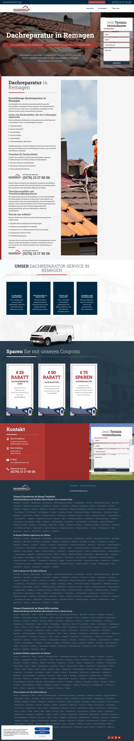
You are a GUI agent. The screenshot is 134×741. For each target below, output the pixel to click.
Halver (46, 624)
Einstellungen (10, 732)
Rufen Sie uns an (18, 468)
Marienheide (73, 630)
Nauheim (114, 518)
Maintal (56, 518)
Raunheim (32, 525)
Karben (37, 515)
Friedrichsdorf (62, 509)
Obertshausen (93, 522)
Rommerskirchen (105, 640)
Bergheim (101, 614)
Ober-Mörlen (69, 522)
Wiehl (94, 646)
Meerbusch (106, 630)
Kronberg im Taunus (98, 515)
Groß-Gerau (101, 509)
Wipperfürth (110, 646)
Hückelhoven (102, 624)
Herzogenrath (83, 624)
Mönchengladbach (29, 633)
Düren (77, 617)
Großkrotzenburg (113, 509)
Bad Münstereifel (52, 614)
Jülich (31, 627)
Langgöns (30, 518)
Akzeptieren (42, 729)
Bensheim (36, 506)
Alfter (34, 614)
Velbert (15, 646)
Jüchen (23, 627)
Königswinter (73, 627)
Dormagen (68, 617)
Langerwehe (17, 630)
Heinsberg (65, 624)
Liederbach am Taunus (44, 518)
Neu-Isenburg (29, 522)
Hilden (93, 624)
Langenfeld (113, 627)
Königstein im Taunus (75, 515)
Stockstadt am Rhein (66, 528)
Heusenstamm (96, 512)
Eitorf (93, 617)
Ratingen (64, 640)
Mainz (64, 518)
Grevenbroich (18, 624)
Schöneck (115, 525)
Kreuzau (96, 627)
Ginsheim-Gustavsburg (77, 509)
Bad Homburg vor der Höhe (63, 503)
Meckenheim (95, 630)
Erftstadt (26, 621)
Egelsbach (16, 509)
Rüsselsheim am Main (91, 525)
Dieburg (92, 506)
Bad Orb (89, 503)
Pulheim (43, 640)
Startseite (90, 8)
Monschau (50, 633)
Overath (35, 640)
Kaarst (38, 627)
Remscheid (82, 640)
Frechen (79, 621)
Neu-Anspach (17, 522)
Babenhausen (35, 503)
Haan (39, 624)
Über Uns (115, 8)
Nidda (39, 522)
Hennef (73, 624)
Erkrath (42, 621)
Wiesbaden (46, 531)
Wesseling (86, 646)
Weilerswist (62, 646)
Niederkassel (83, 633)
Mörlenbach (89, 518)
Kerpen (50, 627)
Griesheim (91, 509)
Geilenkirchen (97, 621)
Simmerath (66, 643)
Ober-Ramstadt (81, 522)
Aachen (16, 614)
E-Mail (13, 459)
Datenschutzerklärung (88, 485)
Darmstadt (83, 506)
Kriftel (87, 515)
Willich (101, 646)
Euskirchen (69, 621)
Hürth (17, 627)
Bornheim (43, 617)
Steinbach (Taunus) (50, 528)
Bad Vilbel (27, 506)
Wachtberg (24, 646)
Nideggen (73, 633)
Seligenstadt (37, 528)
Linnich (55, 630)
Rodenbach (42, 525)
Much (59, 633)
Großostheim (19, 512)
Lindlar (48, 630)
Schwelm (48, 643)
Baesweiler (83, 614)
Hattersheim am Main (82, 512)
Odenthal (27, 640)
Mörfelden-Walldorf (75, 518)
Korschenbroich (86, 627)
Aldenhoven (25, 614)
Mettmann (16, 633)
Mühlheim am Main (102, 518)
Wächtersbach (104, 528)
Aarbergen (16, 503)
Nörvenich (108, 636)
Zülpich (43, 649)
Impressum (74, 485)
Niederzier (98, 636)
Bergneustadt (26, 617)
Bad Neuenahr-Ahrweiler (68, 614)
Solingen (82, 643)
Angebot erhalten (97, 2)
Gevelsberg (107, 621)
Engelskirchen (110, 617)
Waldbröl (34, 646)
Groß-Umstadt (31, 512)
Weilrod (26, 531)
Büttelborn (65, 506)
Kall (44, 627)
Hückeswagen (114, 624)
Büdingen (56, 506)
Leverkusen (39, 630)
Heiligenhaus (55, 624)
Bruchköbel (46, 506)
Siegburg (56, 643)
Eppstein (26, 509)
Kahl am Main (27, 515)
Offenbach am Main (20, 525)
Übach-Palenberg (110, 643)
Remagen (73, 640)
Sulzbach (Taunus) (82, 528)
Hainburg (62, 512)
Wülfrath (16, 649)
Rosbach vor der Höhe (74, 525)
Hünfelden (16, 515)
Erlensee (34, 509)
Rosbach (116, 640)
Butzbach (75, 506)
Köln (64, 627)
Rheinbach (92, 640)
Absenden (117, 63)
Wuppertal (25, 649)
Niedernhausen (57, 522)
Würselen (35, 649)
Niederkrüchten (87, 636)
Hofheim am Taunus (110, 512)
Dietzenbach (102, 506)
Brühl (51, 617)
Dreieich (111, 506)
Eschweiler (59, 621)
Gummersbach (30, 624)
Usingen (93, 528)
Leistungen (102, 8)
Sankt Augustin (28, 643)
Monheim (41, 633)
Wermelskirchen (74, 646)
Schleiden (38, 643)
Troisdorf (99, 643)
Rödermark (52, 525)
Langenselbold (20, 518)
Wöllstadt (55, 531)
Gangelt (86, 621)
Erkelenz (34, 621)
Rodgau (61, 525)
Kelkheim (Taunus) (48, 515)
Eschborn (43, 509)
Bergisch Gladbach (110, 695)
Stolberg (90, 643)
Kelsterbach (61, 515)
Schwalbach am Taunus (23, 528)
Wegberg (53, 646)
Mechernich (84, 630)
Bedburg (92, 614)
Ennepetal (16, 621)
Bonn (36, 617)
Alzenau (26, 503)
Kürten (104, 627)
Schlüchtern (105, 525)
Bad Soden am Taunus (102, 503)
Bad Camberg (47, 503)
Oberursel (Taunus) (106, 522)
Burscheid (59, 617)
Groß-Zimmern (43, 512)
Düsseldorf (85, 617)
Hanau (70, 512)
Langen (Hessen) (113, 515)
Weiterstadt (36, 531)
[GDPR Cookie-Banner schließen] (51, 726)
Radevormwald (54, 640)
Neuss (65, 633)
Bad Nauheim (79, 503)
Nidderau (46, 522)
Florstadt (52, 509)
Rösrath (17, 643)
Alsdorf (41, 614)
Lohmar (63, 630)
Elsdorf (100, 617)
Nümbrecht (17, 640)
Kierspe (57, 627)
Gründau (53, 512)
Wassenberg (43, 646)
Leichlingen (28, 630)
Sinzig (74, 643)
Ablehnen (42, 732)
